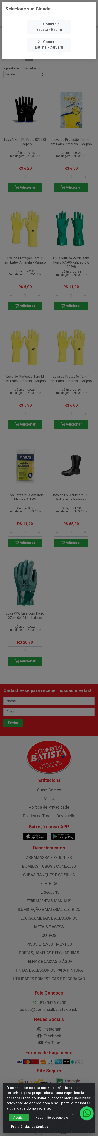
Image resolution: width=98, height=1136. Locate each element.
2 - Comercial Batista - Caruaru (49, 44)
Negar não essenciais (51, 1118)
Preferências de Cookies (29, 1127)
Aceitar (18, 1118)
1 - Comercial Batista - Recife (49, 27)
